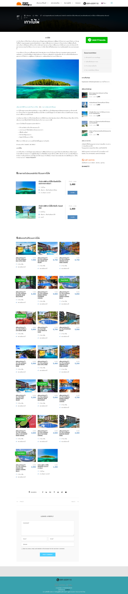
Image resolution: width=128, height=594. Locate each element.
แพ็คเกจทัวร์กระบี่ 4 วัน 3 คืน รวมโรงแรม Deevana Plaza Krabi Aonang (64, 260)
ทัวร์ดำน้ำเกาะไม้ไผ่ (70, 15)
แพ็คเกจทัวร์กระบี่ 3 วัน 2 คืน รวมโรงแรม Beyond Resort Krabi (21, 364)
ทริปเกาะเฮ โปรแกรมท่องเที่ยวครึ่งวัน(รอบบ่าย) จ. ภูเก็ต (100, 131)
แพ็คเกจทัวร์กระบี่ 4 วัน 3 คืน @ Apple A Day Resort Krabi (21, 329)
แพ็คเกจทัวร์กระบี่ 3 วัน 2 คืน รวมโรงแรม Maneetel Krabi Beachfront (43, 398)
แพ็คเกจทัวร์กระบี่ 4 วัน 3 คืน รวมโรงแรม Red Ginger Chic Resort (43, 260)
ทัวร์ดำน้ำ (64, 15)
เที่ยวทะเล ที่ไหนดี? (41, 3)
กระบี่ (44, 15)
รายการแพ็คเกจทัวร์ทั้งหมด (49, 107)
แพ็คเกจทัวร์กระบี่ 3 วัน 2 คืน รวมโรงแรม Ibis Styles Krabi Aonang (43, 433)
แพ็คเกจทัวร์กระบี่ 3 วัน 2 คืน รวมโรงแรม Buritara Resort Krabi (64, 433)
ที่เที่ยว (36, 15)
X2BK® (67, 589)
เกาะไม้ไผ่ (93, 15)
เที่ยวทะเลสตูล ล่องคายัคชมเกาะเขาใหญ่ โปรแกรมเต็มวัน (98, 93)
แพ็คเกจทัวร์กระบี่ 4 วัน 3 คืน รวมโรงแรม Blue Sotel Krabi (21, 259)
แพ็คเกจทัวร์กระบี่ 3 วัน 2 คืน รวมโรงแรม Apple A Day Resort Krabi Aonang (21, 433)
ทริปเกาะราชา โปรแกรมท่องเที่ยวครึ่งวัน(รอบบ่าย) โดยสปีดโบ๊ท (99, 122)
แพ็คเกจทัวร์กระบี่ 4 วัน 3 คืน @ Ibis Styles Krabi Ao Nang (42, 330)
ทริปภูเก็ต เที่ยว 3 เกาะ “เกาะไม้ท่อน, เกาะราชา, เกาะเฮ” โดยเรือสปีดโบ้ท (99, 112)
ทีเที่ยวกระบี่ (77, 15)
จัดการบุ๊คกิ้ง (67, 3)
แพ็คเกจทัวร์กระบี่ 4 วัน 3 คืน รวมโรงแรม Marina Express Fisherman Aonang (43, 295)
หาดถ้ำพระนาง (105, 81)
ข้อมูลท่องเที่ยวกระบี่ (49, 15)
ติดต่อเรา (78, 3)
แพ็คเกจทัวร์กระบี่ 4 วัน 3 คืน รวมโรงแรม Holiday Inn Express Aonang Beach (64, 295)
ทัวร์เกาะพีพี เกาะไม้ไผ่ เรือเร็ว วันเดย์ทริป (51, 207)
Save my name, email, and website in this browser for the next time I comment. (44, 548)
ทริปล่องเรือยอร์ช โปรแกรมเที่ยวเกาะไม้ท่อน (99, 102)
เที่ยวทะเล (29, 15)
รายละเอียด (72, 192)
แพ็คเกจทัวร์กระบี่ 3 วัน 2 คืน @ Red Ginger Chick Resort (21, 398)
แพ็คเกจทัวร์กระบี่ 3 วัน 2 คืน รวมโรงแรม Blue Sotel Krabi (43, 363)
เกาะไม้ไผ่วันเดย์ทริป (99, 15)
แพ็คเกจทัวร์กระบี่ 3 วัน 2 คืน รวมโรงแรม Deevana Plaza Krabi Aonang (64, 364)
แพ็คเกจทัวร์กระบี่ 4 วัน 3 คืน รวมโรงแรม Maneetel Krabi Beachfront (21, 294)
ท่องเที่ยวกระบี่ (58, 15)
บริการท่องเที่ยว (55, 3)
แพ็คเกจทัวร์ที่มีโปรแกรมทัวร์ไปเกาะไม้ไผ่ (27, 107)
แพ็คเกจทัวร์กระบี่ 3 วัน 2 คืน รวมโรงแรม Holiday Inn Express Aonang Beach (21, 468)
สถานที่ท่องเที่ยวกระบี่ (85, 15)
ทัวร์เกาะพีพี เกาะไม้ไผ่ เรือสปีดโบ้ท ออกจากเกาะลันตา (50, 182)
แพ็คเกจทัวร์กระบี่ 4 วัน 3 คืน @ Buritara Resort (65, 329)
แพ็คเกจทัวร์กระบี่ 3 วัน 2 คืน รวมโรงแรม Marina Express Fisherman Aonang (64, 398)
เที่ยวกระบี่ (107, 15)
